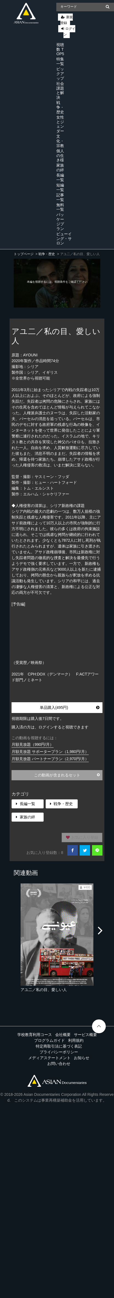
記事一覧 (60, 197)
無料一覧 (60, 207)
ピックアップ (60, 74)
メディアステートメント (49, 1058)
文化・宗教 (60, 141)
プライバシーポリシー (59, 1052)
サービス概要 (85, 1034)
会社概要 (63, 1034)
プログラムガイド (49, 1040)
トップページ (24, 254)
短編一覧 (60, 187)
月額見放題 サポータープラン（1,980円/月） (50, 751)
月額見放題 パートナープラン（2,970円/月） (50, 759)
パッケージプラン (60, 221)
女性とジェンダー (60, 124)
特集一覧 (60, 61)
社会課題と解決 (60, 90)
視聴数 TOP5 (60, 49)
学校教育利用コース (34, 1034)
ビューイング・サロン (64, 238)
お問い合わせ (58, 1063)
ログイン (69, 31)
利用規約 (76, 1040)
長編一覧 (60, 177)
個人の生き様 (60, 155)
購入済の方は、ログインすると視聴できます (50, 727)
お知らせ (81, 1058)
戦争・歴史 (60, 107)
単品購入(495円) (69, 707)
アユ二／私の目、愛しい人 (44, 989)
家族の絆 (60, 167)
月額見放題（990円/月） (33, 744)
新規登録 (66, 20)
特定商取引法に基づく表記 (59, 1046)
